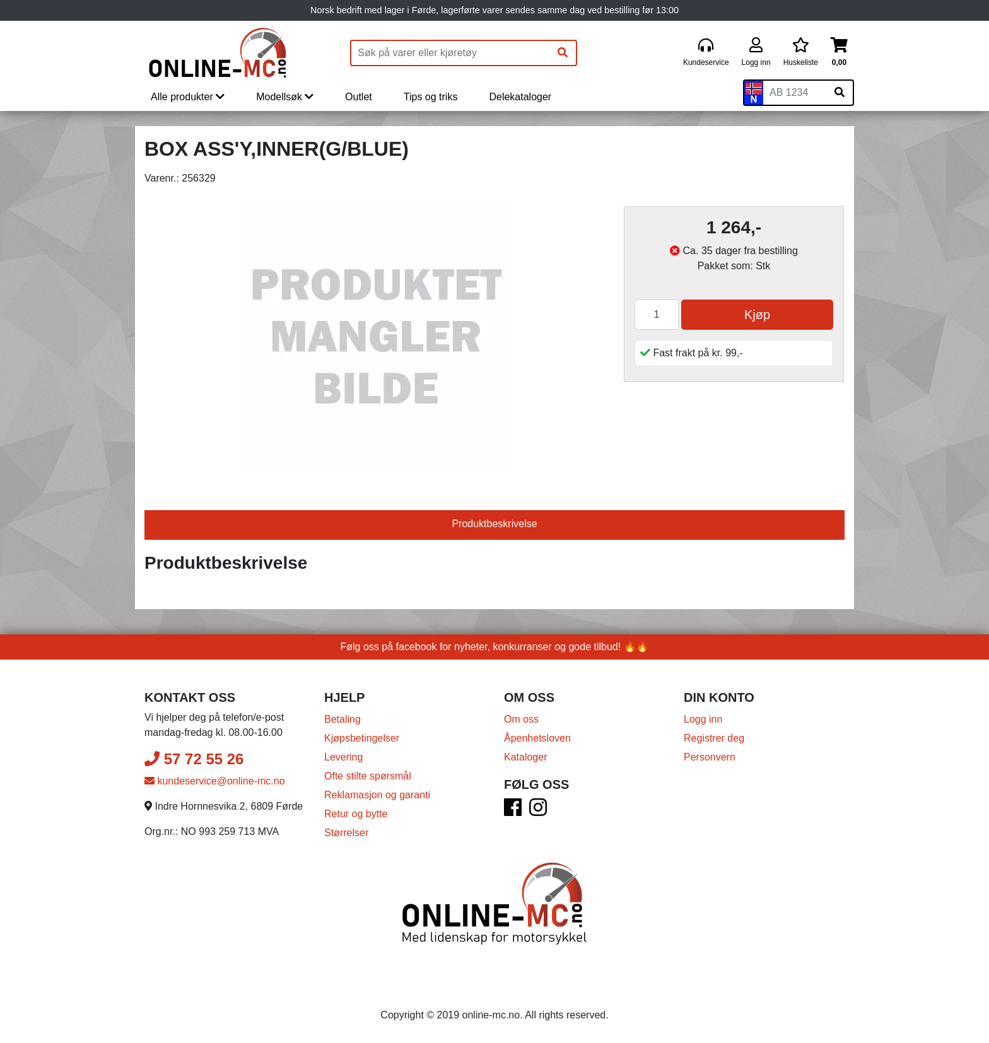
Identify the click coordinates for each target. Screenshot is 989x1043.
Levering (343, 757)
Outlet (358, 96)
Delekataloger (520, 96)
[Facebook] (513, 811)
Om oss (521, 719)
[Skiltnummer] (794, 93)
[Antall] (657, 315)
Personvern (709, 757)
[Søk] (562, 53)
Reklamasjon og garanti (377, 795)
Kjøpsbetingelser (361, 738)
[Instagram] (538, 811)
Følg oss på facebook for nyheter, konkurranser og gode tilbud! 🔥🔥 (495, 646)
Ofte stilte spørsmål (367, 776)
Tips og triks (431, 96)
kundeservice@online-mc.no (214, 781)
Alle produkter (188, 96)
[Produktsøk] (450, 53)
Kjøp (757, 315)
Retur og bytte (356, 813)
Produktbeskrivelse (494, 523)
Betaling (342, 719)
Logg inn (703, 719)
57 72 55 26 (193, 758)
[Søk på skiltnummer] (839, 92)
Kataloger (525, 757)
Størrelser (346, 832)
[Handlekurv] (839, 53)
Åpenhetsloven (537, 738)
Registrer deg (714, 738)
